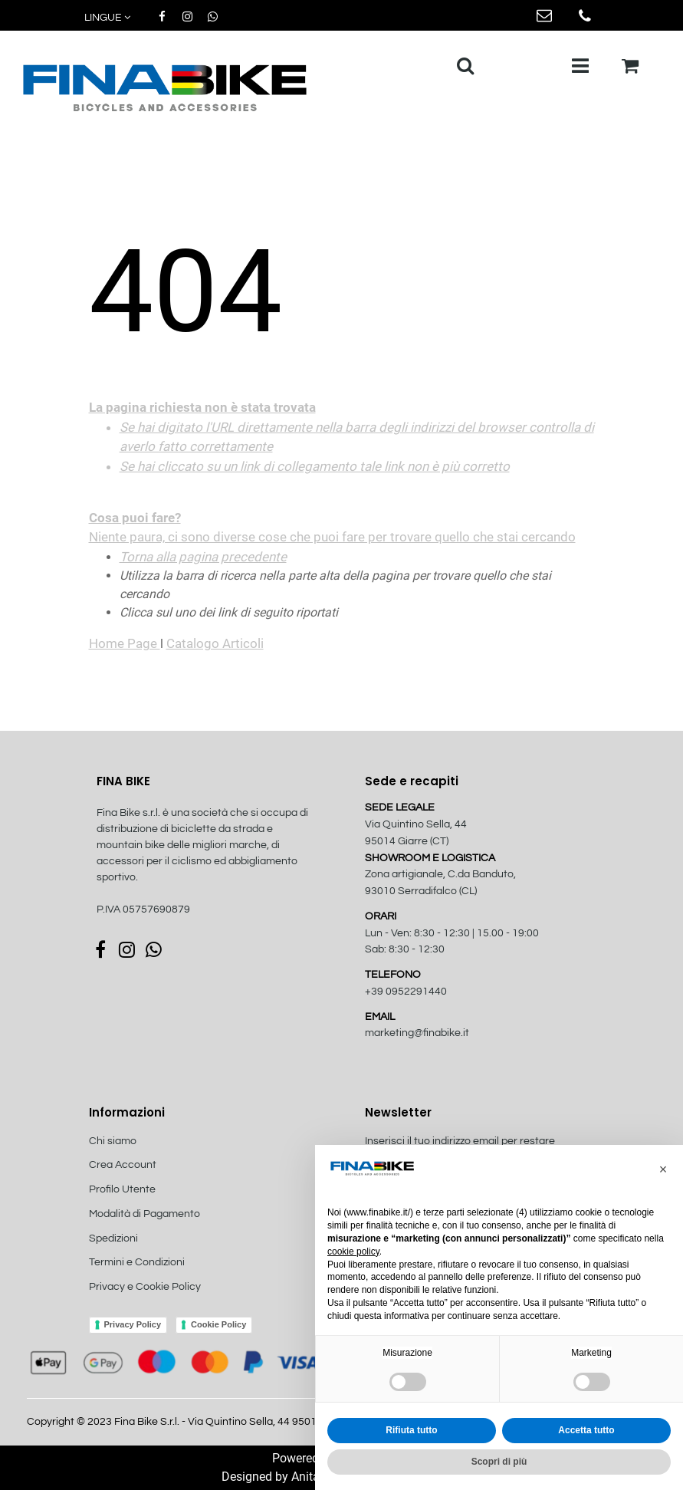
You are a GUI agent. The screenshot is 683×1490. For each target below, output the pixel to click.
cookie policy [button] (353, 1251)
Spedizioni (113, 1238)
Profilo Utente (122, 1189)
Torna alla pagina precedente (203, 556)
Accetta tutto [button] (586, 1430)
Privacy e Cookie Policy (145, 1286)
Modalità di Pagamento (144, 1214)
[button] (108, 18)
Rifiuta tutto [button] (411, 1430)
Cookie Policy (218, 1324)
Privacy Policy (133, 1324)
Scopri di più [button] (499, 1461)
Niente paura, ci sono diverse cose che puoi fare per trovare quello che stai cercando (342, 472)
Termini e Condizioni (137, 1262)
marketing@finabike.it (417, 1033)
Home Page (124, 643)
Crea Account (122, 1164)
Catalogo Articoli (215, 643)
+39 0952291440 (406, 991)
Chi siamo (112, 1141)
